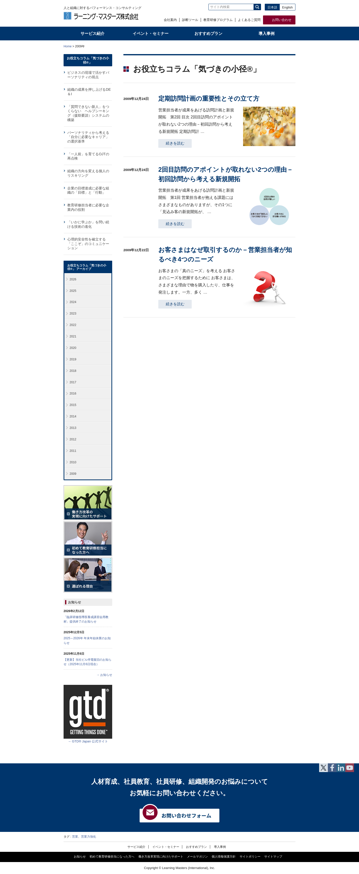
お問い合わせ (281, 20)
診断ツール (190, 20)
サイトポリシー (250, 856)
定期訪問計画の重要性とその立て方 (208, 98)
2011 (73, 451)
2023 (73, 313)
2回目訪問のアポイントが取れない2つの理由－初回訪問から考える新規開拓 (225, 174)
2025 (73, 291)
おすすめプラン (196, 846)
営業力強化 (88, 836)
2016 (73, 393)
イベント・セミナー (165, 846)
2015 (73, 405)
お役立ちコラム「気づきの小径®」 (88, 60)
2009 (73, 474)
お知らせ (74, 602)
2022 (73, 325)
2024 (73, 302)
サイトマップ (273, 856)
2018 (73, 371)
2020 (73, 348)
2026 (73, 279)
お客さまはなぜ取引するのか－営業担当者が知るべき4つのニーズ (225, 254)
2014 (73, 416)
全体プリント (266, 46)
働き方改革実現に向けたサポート (160, 856)
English (287, 7)
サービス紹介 (136, 846)
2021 (73, 336)
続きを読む (175, 143)
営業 (75, 836)
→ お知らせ (104, 675)
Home (68, 46)
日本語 (272, 7)
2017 (73, 382)
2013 (73, 428)
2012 (73, 439)
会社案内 (170, 20)
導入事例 (220, 846)
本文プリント (285, 46)
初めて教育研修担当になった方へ (112, 856)
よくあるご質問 (249, 20)
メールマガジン (197, 856)
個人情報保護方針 (224, 856)
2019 (73, 359)
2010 (73, 462)
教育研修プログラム (218, 20)
